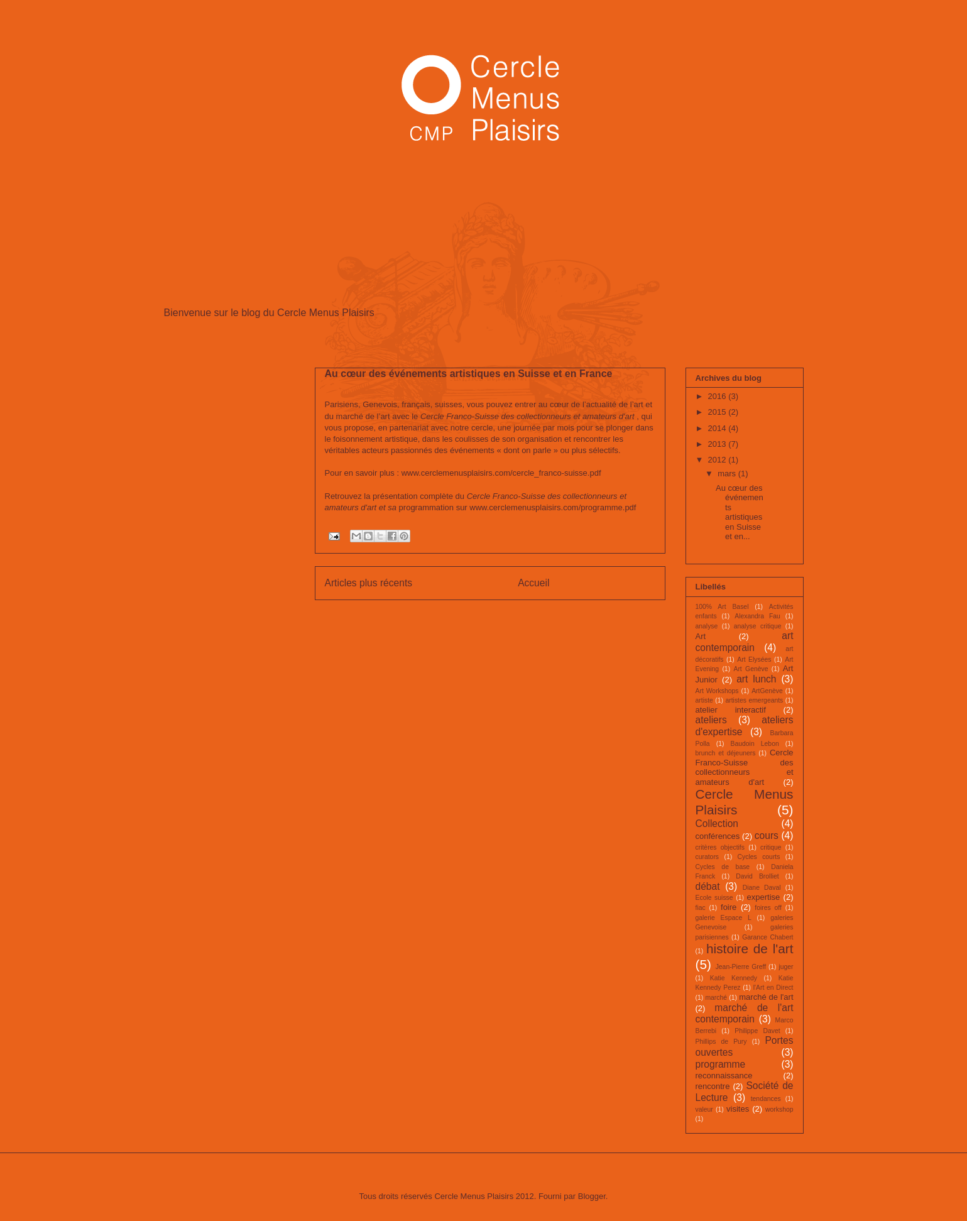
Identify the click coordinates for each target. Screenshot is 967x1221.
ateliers (711, 720)
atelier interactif (731, 710)
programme (721, 1064)
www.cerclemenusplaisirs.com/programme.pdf (552, 507)
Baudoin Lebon (755, 743)
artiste (704, 700)
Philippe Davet (757, 1030)
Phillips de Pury (721, 1041)
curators (707, 856)
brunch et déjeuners (726, 753)
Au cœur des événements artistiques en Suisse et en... (739, 512)
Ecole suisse (714, 897)
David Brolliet (757, 876)
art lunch (756, 679)
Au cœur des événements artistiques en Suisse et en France (469, 373)
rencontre (713, 1086)
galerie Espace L (723, 917)
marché (716, 997)
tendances (766, 1098)
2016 (718, 396)
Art (701, 636)
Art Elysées (754, 659)
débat (708, 886)
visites (737, 1109)
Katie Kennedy (733, 978)
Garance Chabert (767, 937)
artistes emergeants (754, 700)
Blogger (592, 1196)
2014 (718, 428)
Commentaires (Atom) (515, 615)
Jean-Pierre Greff (741, 966)
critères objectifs (720, 847)
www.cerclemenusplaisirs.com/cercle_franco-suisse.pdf (501, 473)
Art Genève (750, 668)
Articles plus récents (369, 583)
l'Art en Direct (773, 987)
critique (771, 847)
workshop (779, 1109)
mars (728, 473)
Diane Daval (762, 887)
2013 (718, 444)
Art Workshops (717, 690)
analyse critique (758, 626)
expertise (763, 897)
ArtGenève (767, 690)
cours (767, 835)
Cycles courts (759, 856)
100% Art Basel (722, 606)
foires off (768, 907)
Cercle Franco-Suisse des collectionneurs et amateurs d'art (745, 767)
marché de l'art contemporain (745, 1013)
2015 (718, 412)
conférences (718, 836)
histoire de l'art (749, 948)
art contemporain (745, 641)
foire (728, 907)
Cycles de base (723, 866)
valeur (704, 1109)
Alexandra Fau (757, 616)
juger (786, 966)
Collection (717, 823)
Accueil (533, 583)
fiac (701, 907)
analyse (707, 626)
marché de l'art (766, 997)
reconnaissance (724, 1075)
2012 (718, 459)
